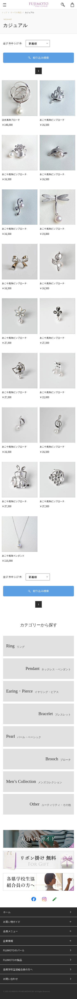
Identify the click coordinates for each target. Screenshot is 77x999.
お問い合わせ (10, 979)
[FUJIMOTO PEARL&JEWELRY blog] (54, 899)
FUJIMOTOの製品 (12, 960)
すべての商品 (16, 13)
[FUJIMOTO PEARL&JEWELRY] (38, 4)
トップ (4, 13)
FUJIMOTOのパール (13, 950)
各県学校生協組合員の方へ (18, 969)
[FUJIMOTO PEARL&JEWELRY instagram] (44, 899)
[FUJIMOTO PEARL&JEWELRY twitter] (23, 899)
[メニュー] (4, 4)
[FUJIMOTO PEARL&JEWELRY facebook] (33, 899)
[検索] (63, 4)
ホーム (6, 912)
